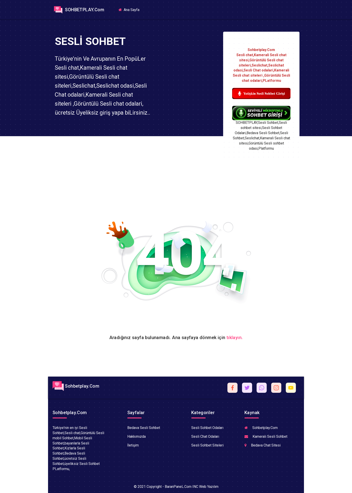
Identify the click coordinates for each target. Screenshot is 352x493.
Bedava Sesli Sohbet (143, 428)
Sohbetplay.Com (76, 386)
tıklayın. (235, 337)
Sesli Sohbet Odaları (207, 428)
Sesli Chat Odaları (205, 436)
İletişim (133, 445)
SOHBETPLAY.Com (78, 10)
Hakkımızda (136, 436)
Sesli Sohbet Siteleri (207, 445)
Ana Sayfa (131, 9)
